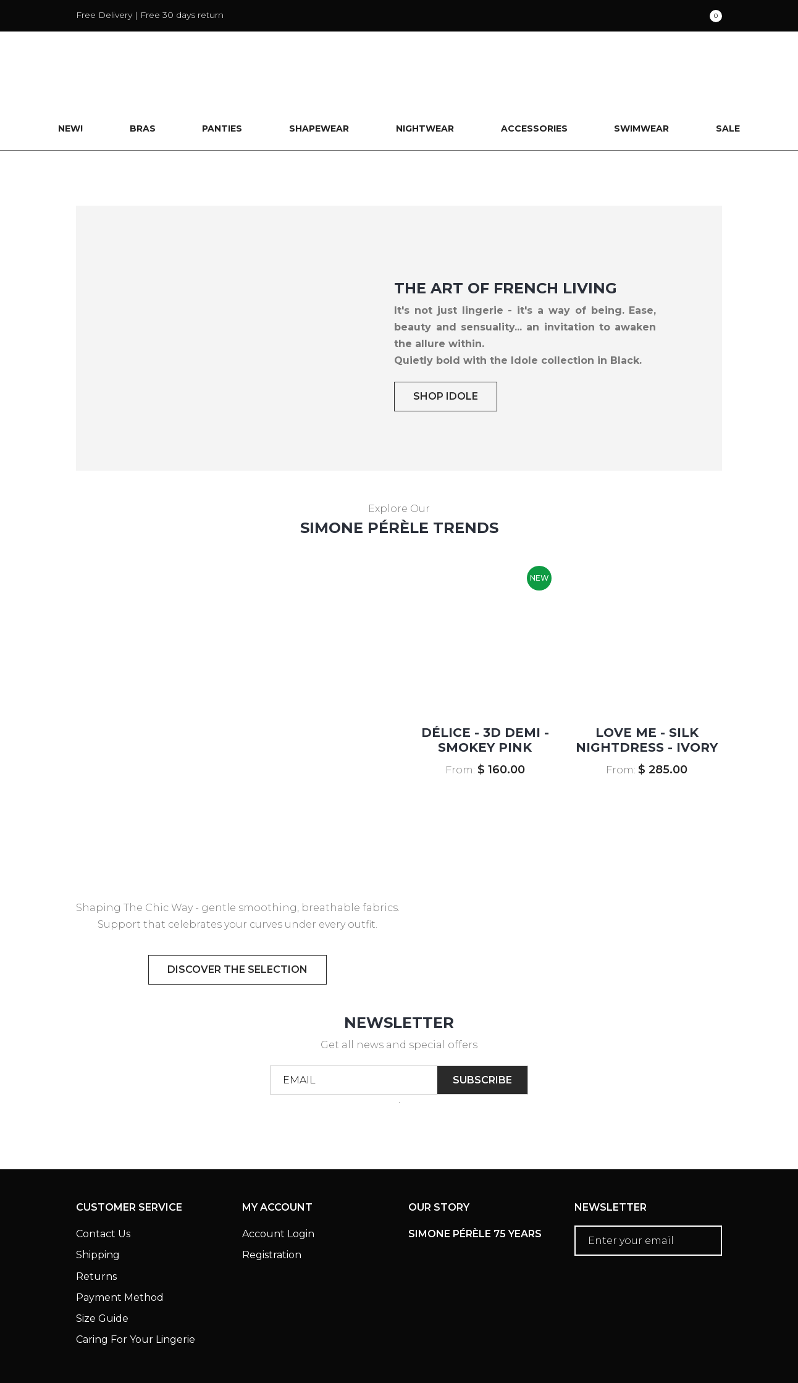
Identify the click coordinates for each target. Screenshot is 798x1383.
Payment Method (120, 1245)
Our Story (438, 1155)
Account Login (278, 1182)
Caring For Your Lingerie (135, 1287)
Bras (142, 76)
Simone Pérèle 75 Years (475, 1182)
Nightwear (425, 76)
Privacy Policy (240, 1338)
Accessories (534, 76)
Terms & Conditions (129, 1338)
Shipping (98, 1203)
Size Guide (102, 1266)
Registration (271, 1203)
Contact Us (103, 1182)
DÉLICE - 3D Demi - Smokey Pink (485, 687)
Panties (222, 76)
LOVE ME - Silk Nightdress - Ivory (647, 687)
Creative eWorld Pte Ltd (658, 1355)
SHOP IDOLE (445, 344)
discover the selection (237, 917)
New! (69, 76)
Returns (96, 1224)
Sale (728, 76)
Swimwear (642, 76)
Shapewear (319, 76)
